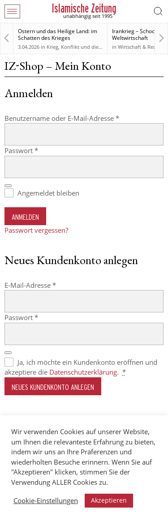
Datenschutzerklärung (83, 371)
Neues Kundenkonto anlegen (53, 387)
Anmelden (25, 217)
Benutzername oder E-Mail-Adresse (79, 118)
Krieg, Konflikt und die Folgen (81, 46)
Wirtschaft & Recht (139, 46)
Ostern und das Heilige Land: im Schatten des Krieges (57, 34)
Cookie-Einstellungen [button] (45, 500)
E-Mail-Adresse (48, 285)
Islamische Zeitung (84, 8)
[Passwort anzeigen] (8, 185)
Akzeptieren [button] (109, 500)
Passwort (39, 150)
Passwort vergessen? (36, 230)
